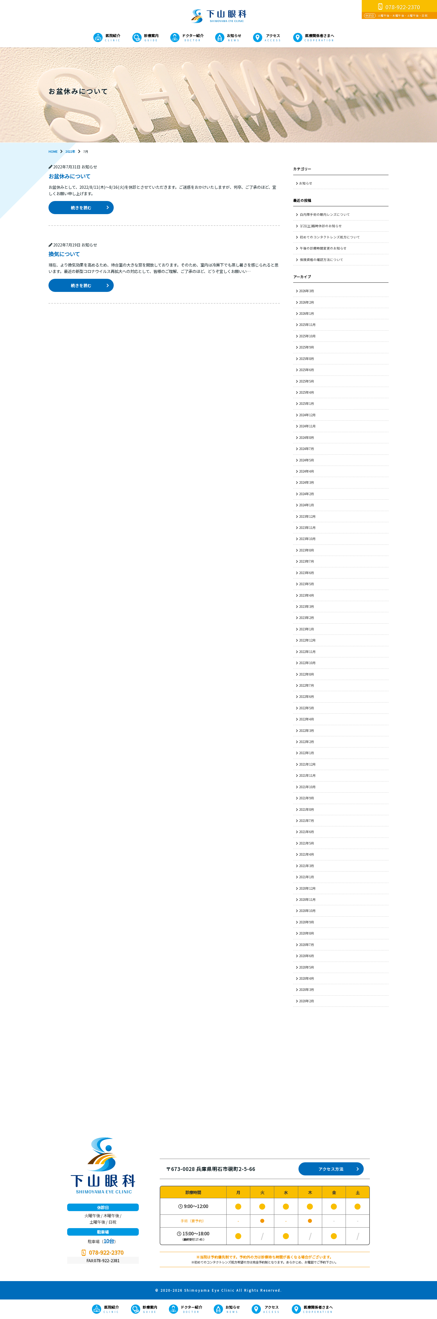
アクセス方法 (331, 1169)
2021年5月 (306, 843)
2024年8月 (306, 437)
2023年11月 (307, 527)
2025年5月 (306, 381)
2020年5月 (306, 967)
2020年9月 (306, 922)
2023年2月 (306, 617)
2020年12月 (307, 888)
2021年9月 (306, 798)
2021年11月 (307, 775)
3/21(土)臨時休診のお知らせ (321, 226)
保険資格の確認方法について (321, 259)
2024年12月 (307, 415)
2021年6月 (306, 831)
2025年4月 (306, 392)
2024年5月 (306, 460)
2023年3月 (306, 606)
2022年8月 (306, 674)
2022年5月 (306, 708)
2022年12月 (307, 640)
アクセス (273, 35)
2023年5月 (306, 584)
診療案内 (151, 35)
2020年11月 (307, 899)
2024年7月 (306, 448)
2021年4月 (306, 854)
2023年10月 (307, 538)
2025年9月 (306, 347)
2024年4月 (306, 471)
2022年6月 (306, 696)
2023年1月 (306, 629)
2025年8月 (306, 358)
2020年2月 (306, 1001)
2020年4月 (306, 978)
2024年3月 (306, 482)
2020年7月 (306, 944)
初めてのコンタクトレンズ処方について (330, 237)
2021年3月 (306, 865)
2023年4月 (306, 595)
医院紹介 (113, 35)
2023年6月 (306, 572)
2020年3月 (306, 989)
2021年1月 (306, 877)
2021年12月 (307, 764)
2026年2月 (306, 302)
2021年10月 (307, 787)
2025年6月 (306, 369)
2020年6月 (306, 955)
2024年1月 (306, 505)
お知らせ (234, 35)
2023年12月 (307, 516)
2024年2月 (306, 494)
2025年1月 (306, 403)
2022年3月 (306, 730)
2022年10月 (307, 662)
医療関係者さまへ (319, 35)
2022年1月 (306, 753)
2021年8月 (306, 809)
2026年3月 (306, 291)
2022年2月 (306, 741)
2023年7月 (306, 561)
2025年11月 (307, 324)
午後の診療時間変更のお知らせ (323, 248)
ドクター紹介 (192, 35)
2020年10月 (307, 910)
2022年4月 (306, 719)
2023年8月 (306, 550)
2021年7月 (306, 820)
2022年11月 (307, 651)
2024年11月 (307, 426)
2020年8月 (306, 933)
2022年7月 (306, 685)
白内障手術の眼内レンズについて (325, 214)
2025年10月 (307, 336)
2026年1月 (306, 313)
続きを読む (81, 207)
